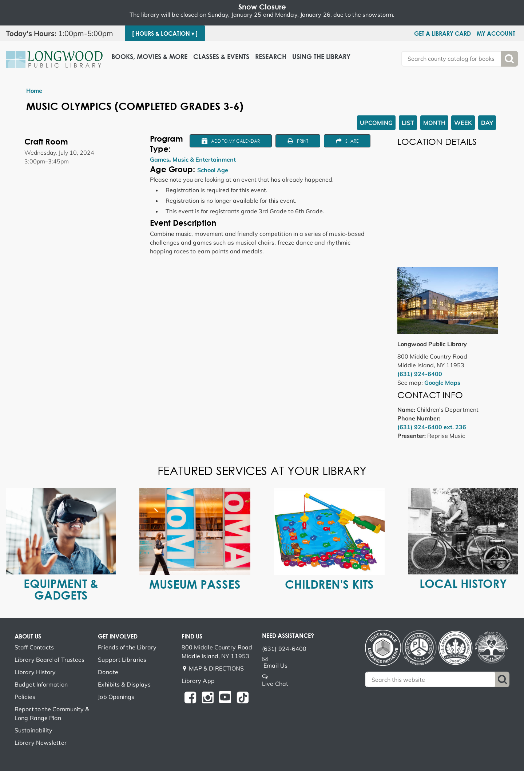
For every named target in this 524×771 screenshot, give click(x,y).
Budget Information (41, 684)
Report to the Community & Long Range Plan (52, 713)
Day (487, 122)
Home (34, 90)
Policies (25, 696)
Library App (198, 680)
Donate (108, 672)
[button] (62, 33)
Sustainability (33, 730)
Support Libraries (122, 659)
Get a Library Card (442, 33)
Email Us (275, 665)
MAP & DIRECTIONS (216, 668)
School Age (212, 170)
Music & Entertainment (204, 159)
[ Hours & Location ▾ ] (165, 33)
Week (463, 122)
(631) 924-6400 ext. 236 (431, 427)
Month (434, 122)
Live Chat (275, 683)
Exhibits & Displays (124, 684)
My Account (496, 33)
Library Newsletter (41, 742)
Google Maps (442, 382)
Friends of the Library (127, 647)
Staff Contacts (34, 647)
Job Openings (116, 696)
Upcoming (376, 122)
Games (159, 159)
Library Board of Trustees (50, 659)
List (408, 122)
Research (270, 56)
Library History (35, 672)
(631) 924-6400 (419, 373)
